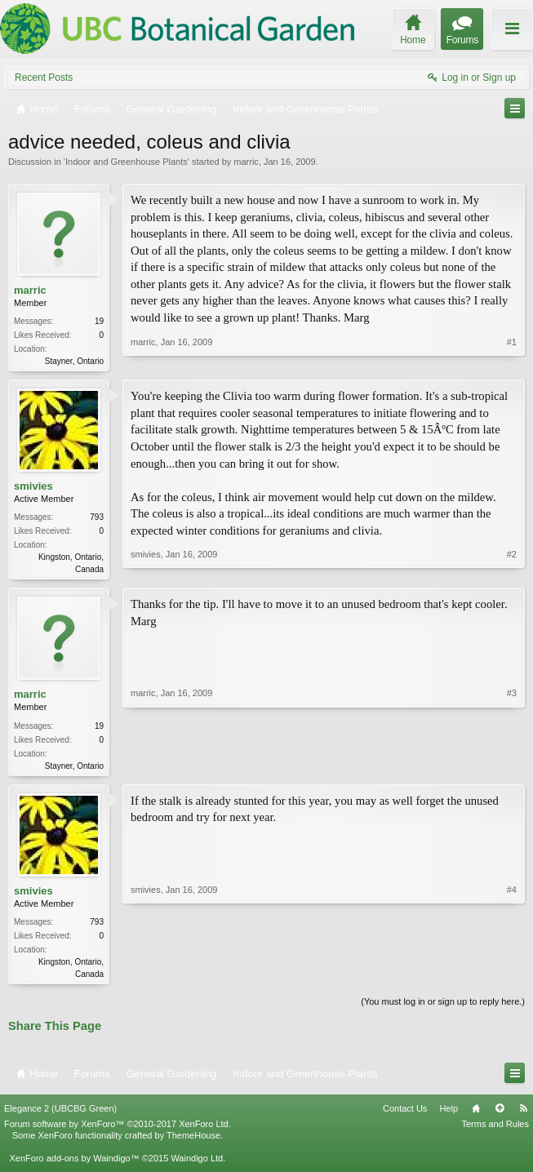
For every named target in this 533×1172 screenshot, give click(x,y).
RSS (523, 1115)
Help (448, 1115)
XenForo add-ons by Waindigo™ (74, 1165)
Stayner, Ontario (74, 361)
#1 (512, 359)
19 (99, 321)
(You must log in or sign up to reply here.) (443, 1008)
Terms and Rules (495, 1130)
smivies (33, 488)
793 (97, 518)
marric (246, 161)
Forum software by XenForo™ (117, 1130)
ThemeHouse (193, 1142)
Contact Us (405, 1115)
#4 (512, 977)
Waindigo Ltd (197, 1165)
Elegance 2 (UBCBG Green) (60, 1115)
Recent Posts (44, 77)
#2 (512, 569)
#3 (512, 766)
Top (499, 1115)
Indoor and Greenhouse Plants (126, 161)
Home (476, 1115)
